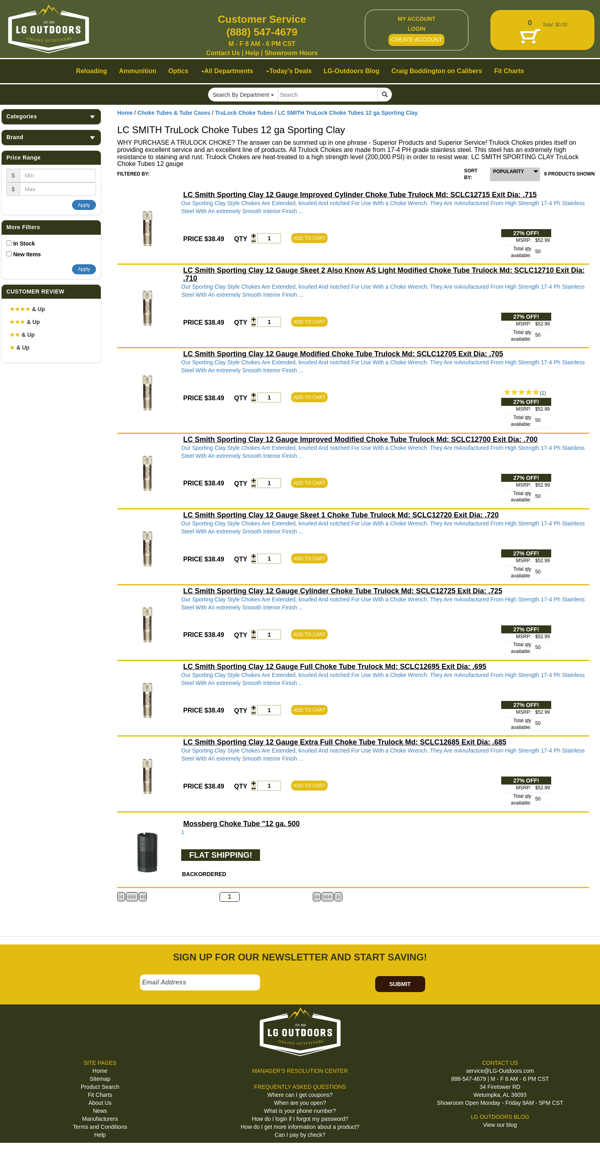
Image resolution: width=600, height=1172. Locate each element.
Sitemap (100, 1079)
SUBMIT (400, 984)
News (100, 1111)
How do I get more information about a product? (300, 1127)
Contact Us (223, 53)
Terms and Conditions (100, 1127)
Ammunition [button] (137, 71)
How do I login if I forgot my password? (300, 1119)
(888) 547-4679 (262, 32)
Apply (84, 205)
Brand (51, 137)
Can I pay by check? (300, 1135)
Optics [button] (178, 71)
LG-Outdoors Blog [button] (352, 71)
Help (252, 53)
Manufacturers (100, 1119)
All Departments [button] (227, 71)
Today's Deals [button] (289, 71)
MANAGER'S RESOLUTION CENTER (300, 1071)
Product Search (100, 1087)
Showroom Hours (291, 53)
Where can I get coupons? (299, 1095)
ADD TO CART (309, 238)
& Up (27, 309)
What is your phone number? (300, 1111)
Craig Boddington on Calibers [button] (437, 71)
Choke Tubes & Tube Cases (174, 113)
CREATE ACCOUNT (416, 39)
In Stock (24, 243)
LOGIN (416, 29)
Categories (51, 116)
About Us (100, 1103)
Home (125, 113)
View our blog (500, 1125)
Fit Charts (100, 1095)
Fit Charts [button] (509, 71)
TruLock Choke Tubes (244, 113)
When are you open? (300, 1103)
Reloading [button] (91, 71)
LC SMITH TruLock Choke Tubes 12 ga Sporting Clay (348, 113)
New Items (27, 254)
